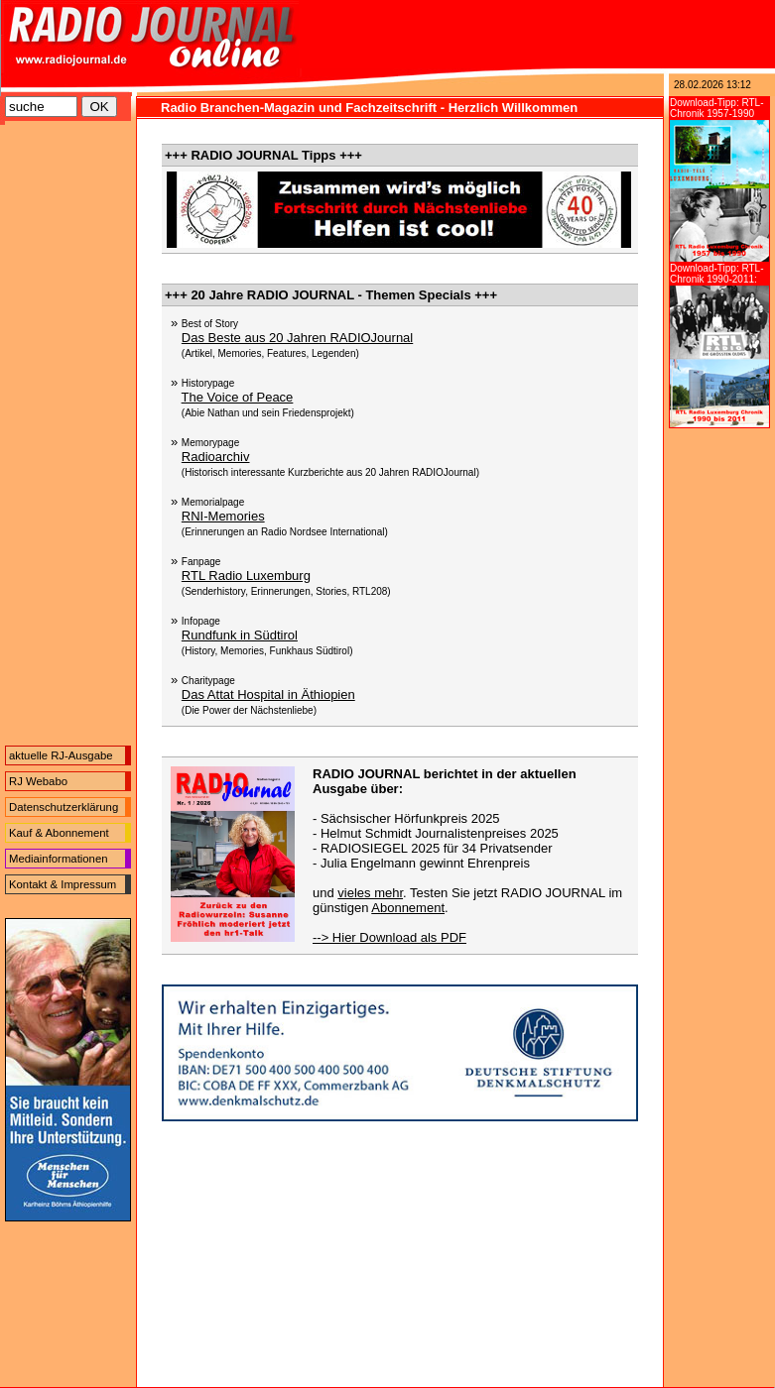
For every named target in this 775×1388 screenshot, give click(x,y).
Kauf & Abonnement (59, 833)
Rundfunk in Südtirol (240, 635)
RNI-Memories (223, 516)
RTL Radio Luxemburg (246, 575)
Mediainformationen (58, 859)
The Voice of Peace (238, 397)
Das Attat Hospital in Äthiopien (268, 694)
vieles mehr (370, 892)
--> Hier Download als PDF (389, 937)
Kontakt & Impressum (62, 884)
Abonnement (408, 907)
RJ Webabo (38, 781)
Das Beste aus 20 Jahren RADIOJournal (297, 337)
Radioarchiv (216, 456)
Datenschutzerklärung (63, 807)
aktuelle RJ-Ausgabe (61, 755)
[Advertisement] (68, 438)
